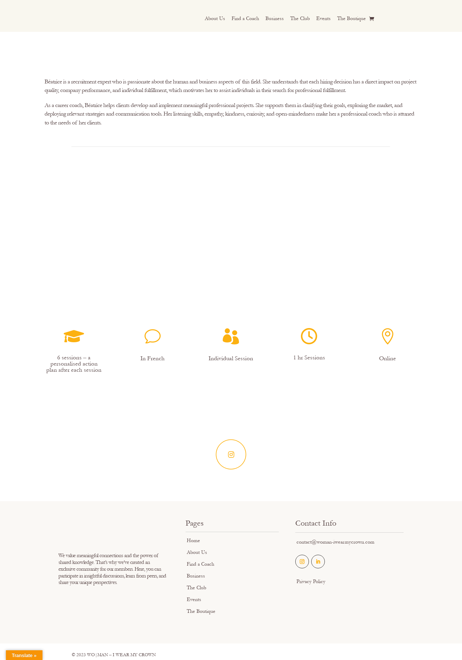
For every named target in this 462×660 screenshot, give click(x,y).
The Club (300, 19)
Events (323, 19)
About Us (215, 19)
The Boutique (351, 19)
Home (193, 540)
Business (275, 19)
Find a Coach (245, 19)
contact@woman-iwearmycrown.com (335, 542)
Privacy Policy (310, 581)
